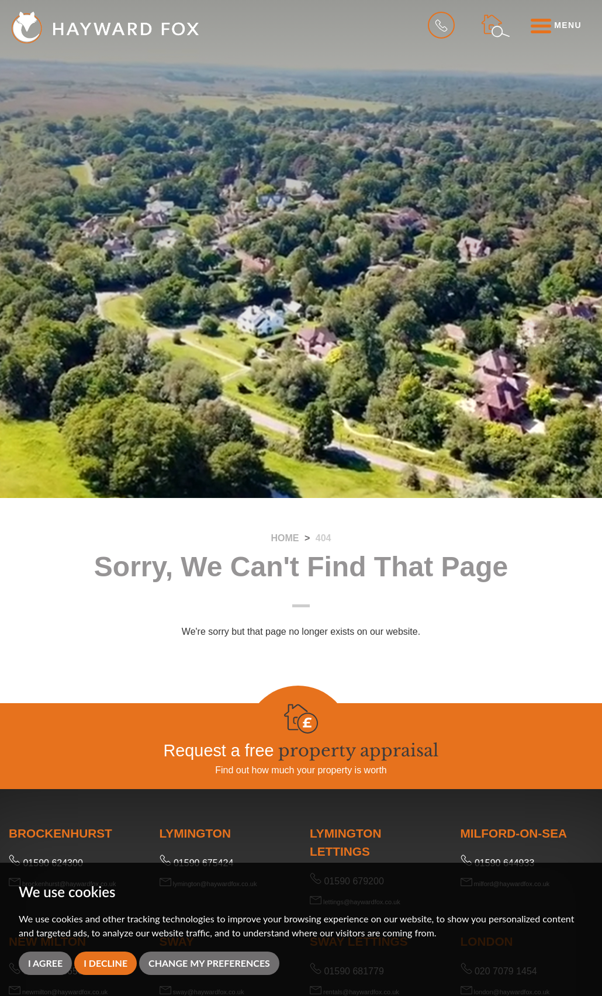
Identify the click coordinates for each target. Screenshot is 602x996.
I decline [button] (105, 963)
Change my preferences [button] (209, 963)
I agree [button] (45, 963)
